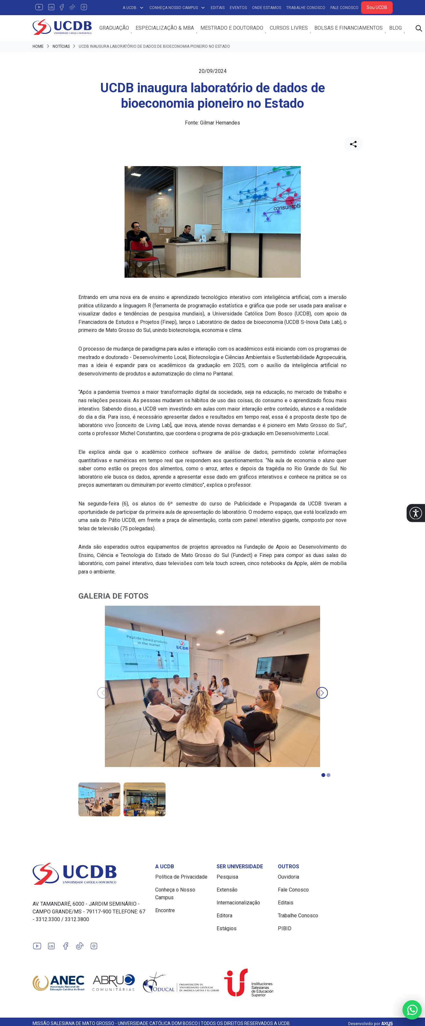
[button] (416, 513)
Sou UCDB (377, 7)
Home (38, 47)
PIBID (284, 929)
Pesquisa (227, 877)
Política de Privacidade (181, 877)
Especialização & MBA (167, 28)
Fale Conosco (344, 7)
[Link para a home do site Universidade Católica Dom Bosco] (90, 874)
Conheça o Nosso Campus (175, 894)
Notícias (61, 47)
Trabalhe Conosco (305, 7)
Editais (218, 7)
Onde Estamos (266, 7)
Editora (224, 916)
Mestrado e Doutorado (234, 28)
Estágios (227, 929)
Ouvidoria (288, 877)
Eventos (238, 7)
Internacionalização (238, 903)
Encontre (165, 911)
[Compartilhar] (353, 144)
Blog (397, 28)
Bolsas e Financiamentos (351, 28)
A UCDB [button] (133, 7)
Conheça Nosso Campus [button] (177, 7)
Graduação (116, 28)
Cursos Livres (291, 28)
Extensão (227, 890)
